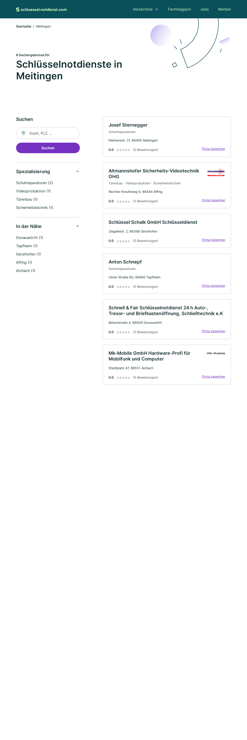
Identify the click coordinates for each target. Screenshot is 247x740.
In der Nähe (29, 226)
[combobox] (48, 133)
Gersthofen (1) (28, 254)
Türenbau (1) (27, 199)
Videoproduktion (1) (33, 191)
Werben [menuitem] (224, 9)
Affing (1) (24, 262)
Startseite (23, 26)
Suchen (48, 148)
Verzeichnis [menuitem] (142, 9)
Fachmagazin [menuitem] (179, 9)
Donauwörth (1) (29, 237)
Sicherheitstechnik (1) (34, 207)
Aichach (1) (25, 270)
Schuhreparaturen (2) (34, 182)
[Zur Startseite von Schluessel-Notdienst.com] (41, 9)
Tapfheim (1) (27, 246)
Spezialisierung (33, 171)
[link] (167, 136)
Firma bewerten (213, 149)
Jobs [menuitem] (204, 9)
